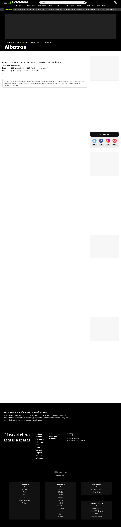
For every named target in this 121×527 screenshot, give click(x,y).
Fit (25, 497)
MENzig (24, 489)
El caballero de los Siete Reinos (74, 9)
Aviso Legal (70, 434)
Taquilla (38, 452)
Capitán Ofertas (96, 492)
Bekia (60, 489)
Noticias (19, 6)
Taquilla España (90, 9)
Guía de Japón (96, 516)
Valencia (40, 42)
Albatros (48, 42)
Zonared (96, 513)
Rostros (80, 6)
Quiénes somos (55, 434)
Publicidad (53, 436)
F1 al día (24, 503)
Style (24, 494)
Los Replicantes (96, 489)
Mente (60, 516)
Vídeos (60, 6)
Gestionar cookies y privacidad (77, 440)
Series (51, 6)
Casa (60, 514)
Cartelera (31, 6)
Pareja (60, 500)
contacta (6, 85)
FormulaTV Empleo (96, 511)
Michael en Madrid (20, 9)
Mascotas (60, 508)
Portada (7, 42)
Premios (70, 6)
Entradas (101, 6)
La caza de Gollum (103, 9)
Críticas (90, 6)
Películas (42, 6)
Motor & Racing (24, 500)
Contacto (53, 439)
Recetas (60, 505)
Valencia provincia (28, 42)
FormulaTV (96, 508)
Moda (60, 492)
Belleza (60, 494)
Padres (60, 497)
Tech (24, 492)
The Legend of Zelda (45, 9)
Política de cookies (73, 438)
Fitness (60, 511)
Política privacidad (74, 436)
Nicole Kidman (57, 9)
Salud (60, 503)
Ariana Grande (32, 9)
